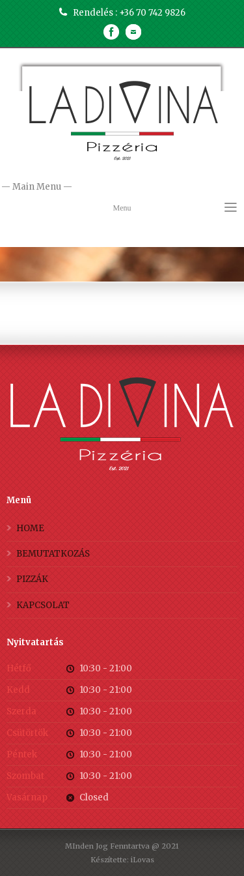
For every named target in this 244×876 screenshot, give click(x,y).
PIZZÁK (32, 579)
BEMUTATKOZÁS (53, 553)
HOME (30, 528)
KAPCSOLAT (43, 605)
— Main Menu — (122, 187)
